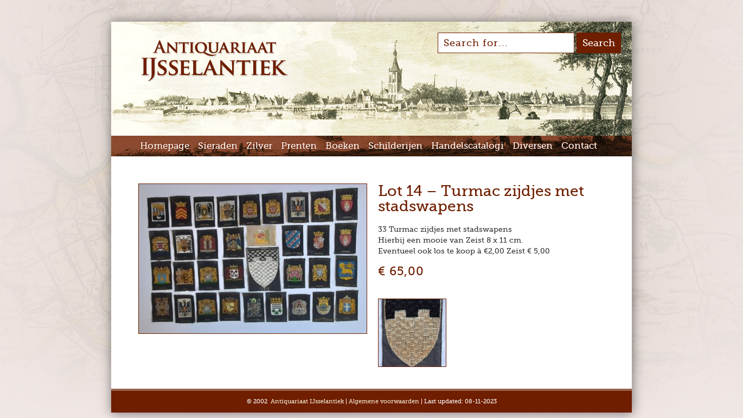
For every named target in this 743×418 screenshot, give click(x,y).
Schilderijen (395, 146)
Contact (579, 146)
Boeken (342, 146)
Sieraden (218, 146)
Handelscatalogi (467, 146)
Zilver (259, 146)
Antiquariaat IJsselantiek (307, 401)
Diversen (533, 146)
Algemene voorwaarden (384, 401)
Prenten (299, 146)
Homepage (164, 146)
